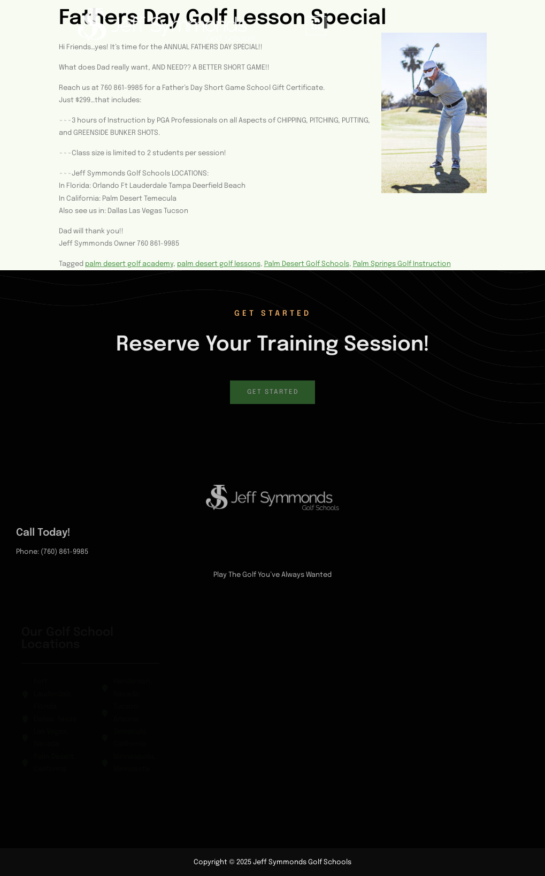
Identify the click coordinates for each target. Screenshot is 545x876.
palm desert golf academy (129, 264)
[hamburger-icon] (316, 26)
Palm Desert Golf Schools (306, 264)
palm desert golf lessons (218, 264)
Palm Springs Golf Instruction (402, 264)
